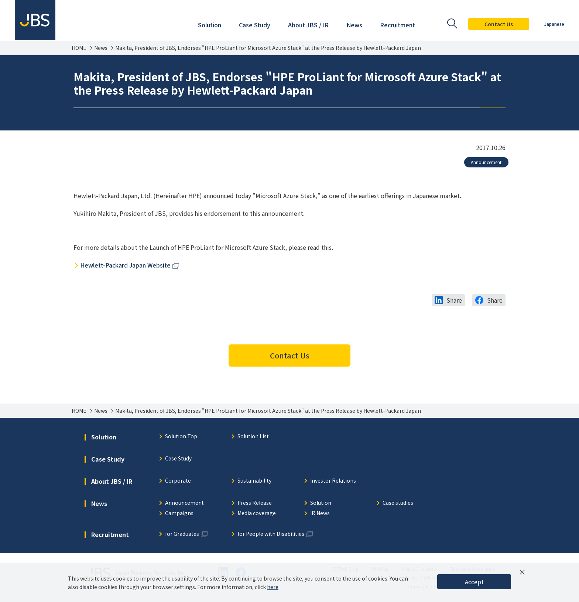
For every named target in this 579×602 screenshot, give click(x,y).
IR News (320, 513)
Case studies (398, 503)
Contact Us (498, 24)
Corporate (178, 481)
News (100, 48)
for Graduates (182, 534)
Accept (474, 581)
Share (454, 300)
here (272, 587)
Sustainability (254, 481)
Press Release (254, 503)
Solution (320, 503)
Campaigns (179, 513)
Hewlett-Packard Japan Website (125, 265)
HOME (79, 48)
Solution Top (181, 436)
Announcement (486, 162)
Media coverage (256, 513)
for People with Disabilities (270, 534)
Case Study (178, 459)
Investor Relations (333, 481)
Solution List (253, 436)
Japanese (554, 24)
